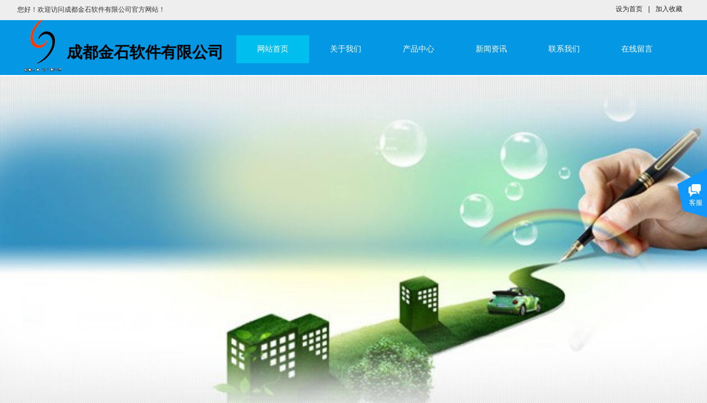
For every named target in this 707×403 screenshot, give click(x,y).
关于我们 (345, 49)
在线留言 (637, 49)
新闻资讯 (491, 49)
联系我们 (564, 49)
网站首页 (273, 49)
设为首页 (629, 9)
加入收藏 (668, 9)
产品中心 (418, 49)
